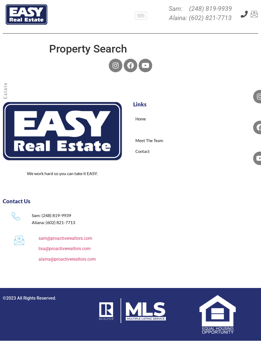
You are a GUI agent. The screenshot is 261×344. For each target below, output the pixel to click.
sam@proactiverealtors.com (65, 238)
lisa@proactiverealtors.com (65, 248)
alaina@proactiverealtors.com (67, 259)
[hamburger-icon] (141, 15)
